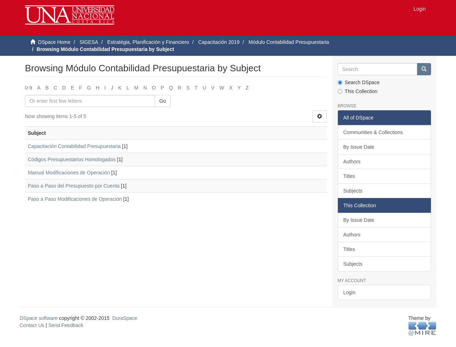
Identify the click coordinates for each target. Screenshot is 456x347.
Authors (352, 161)
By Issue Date (358, 147)
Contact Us (32, 325)
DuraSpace (124, 318)
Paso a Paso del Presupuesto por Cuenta (74, 186)
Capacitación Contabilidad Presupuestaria (74, 146)
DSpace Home (54, 42)
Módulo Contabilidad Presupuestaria (289, 42)
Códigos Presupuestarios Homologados (72, 159)
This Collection (358, 91)
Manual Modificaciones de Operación (69, 172)
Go (162, 101)
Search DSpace (359, 82)
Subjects (353, 191)
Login (349, 292)
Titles (349, 176)
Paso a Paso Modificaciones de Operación (75, 199)
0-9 (28, 88)
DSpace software (39, 318)
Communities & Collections (373, 132)
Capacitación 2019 (218, 42)
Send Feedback (65, 325)
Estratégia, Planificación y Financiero (148, 42)
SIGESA (88, 42)
